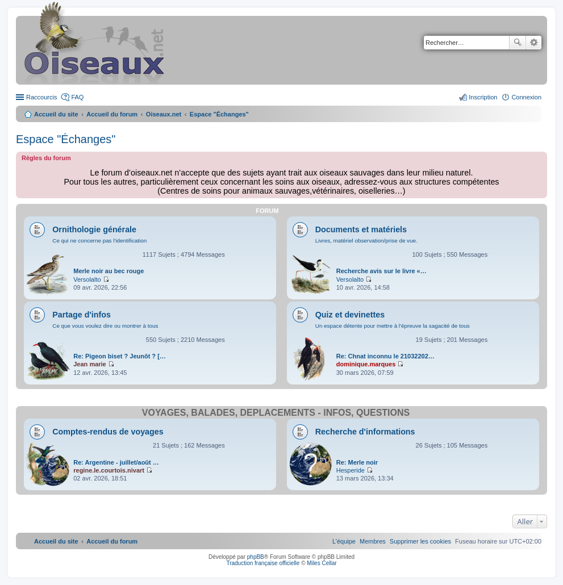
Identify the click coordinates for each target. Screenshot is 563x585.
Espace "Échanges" (65, 139)
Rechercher (517, 42)
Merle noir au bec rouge (108, 271)
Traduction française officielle (262, 563)
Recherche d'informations (365, 432)
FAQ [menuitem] (77, 97)
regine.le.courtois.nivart (108, 470)
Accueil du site (56, 114)
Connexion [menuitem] (526, 97)
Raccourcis (41, 97)
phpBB (255, 557)
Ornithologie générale (94, 229)
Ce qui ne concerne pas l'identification (99, 240)
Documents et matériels (361, 229)
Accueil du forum (111, 114)
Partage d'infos (81, 315)
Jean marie (89, 364)
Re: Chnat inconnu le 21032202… (385, 356)
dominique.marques (366, 364)
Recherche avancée (533, 42)
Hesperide (350, 470)
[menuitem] (420, 541)
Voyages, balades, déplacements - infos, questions (276, 412)
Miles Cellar (321, 563)
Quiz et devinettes (350, 315)
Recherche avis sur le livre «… (381, 271)
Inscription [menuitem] (483, 97)
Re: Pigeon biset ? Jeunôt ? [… (119, 356)
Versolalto (87, 279)
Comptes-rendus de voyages (107, 432)
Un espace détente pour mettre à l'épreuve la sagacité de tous (392, 326)
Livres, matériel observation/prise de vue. (366, 240)
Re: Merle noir (357, 462)
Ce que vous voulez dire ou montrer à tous (105, 326)
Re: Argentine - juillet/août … (116, 462)
